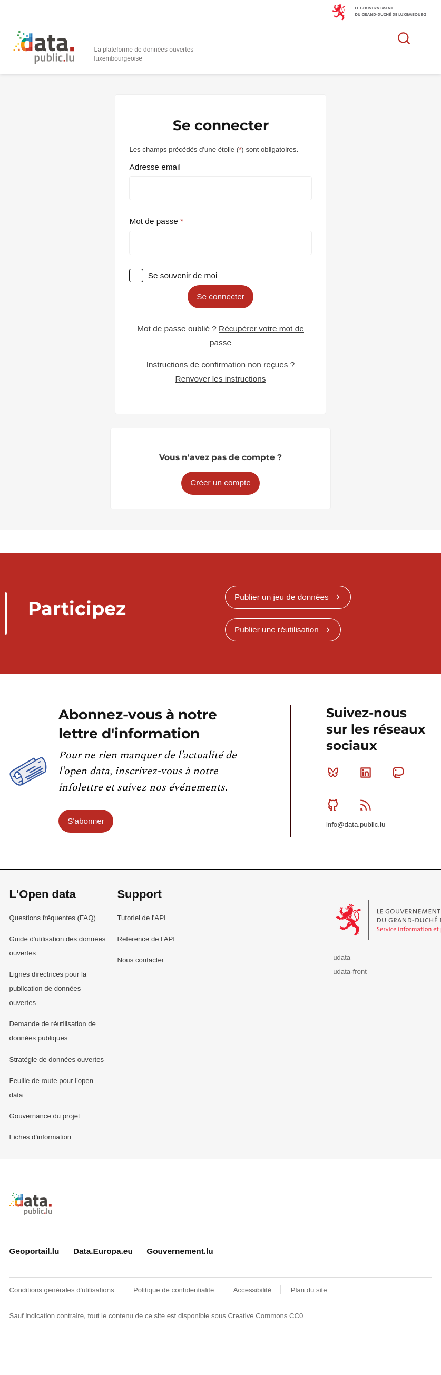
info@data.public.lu (355, 824)
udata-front (350, 972)
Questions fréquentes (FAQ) (52, 918)
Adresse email (155, 166)
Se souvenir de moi (183, 275)
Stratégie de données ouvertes (56, 1060)
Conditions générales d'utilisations (62, 1290)
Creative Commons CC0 (265, 1316)
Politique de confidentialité (174, 1290)
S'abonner (85, 820)
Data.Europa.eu (103, 1250)
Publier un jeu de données (281, 596)
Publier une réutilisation (276, 629)
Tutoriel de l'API (141, 918)
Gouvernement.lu (179, 1250)
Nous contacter (140, 960)
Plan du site (309, 1290)
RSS (368, 805)
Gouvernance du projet (44, 1116)
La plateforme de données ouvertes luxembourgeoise (144, 54)
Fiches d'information (40, 1137)
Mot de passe (154, 221)
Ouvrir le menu (427, 38)
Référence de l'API (146, 939)
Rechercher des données (404, 38)
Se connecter (220, 296)
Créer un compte (220, 482)
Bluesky (335, 772)
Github (335, 805)
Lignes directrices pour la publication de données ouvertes (48, 988)
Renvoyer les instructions (220, 378)
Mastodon (400, 772)
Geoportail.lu (34, 1250)
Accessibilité (253, 1290)
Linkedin (368, 772)
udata (341, 957)
